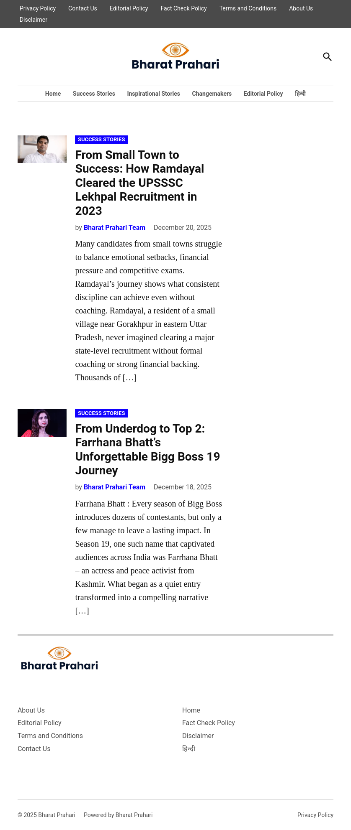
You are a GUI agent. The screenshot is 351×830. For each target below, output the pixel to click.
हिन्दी (300, 93)
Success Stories (94, 93)
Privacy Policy (38, 8)
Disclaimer (33, 19)
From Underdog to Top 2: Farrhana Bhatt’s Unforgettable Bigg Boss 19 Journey (147, 450)
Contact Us (82, 8)
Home (53, 93)
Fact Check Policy (184, 8)
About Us (301, 8)
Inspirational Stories (153, 93)
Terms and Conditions (248, 8)
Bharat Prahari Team (114, 228)
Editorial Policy (129, 8)
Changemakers (212, 93)
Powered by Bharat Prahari (118, 815)
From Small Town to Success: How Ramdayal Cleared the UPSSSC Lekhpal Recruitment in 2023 (139, 183)
